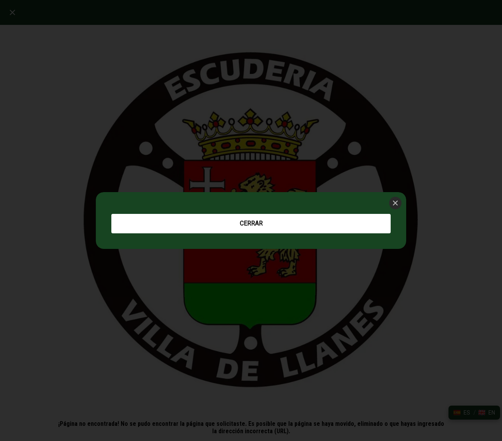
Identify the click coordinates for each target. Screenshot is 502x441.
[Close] (395, 203)
